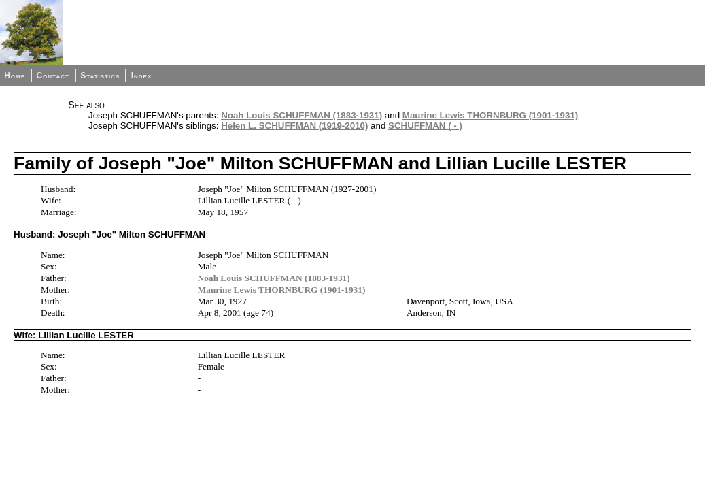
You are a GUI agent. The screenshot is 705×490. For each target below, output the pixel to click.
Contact (52, 75)
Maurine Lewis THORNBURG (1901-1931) (490, 115)
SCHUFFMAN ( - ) (425, 125)
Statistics (100, 75)
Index (141, 75)
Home (14, 75)
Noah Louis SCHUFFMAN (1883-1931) (301, 115)
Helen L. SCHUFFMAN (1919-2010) (294, 125)
